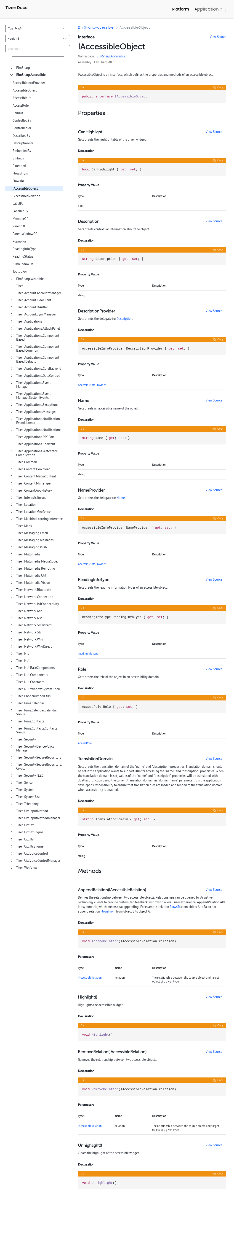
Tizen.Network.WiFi (29, 639)
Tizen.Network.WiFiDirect (34, 647)
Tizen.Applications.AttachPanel (38, 329)
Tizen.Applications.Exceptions (37, 405)
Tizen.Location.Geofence (33, 512)
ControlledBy (22, 121)
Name (121, 497)
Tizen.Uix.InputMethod (32, 811)
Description (124, 318)
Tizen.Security (26, 739)
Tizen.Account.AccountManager (38, 293)
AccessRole (21, 106)
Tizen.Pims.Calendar (30, 703)
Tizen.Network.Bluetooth (33, 590)
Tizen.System (25, 790)
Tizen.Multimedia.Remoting (35, 569)
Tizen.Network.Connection (34, 597)
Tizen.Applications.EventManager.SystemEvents (33, 396)
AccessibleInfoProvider (29, 83)
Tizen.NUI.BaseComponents (35, 668)
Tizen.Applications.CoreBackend (38, 369)
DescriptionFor (23, 143)
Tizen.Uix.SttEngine (29, 832)
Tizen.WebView (26, 868)
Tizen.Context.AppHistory (34, 491)
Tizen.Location (26, 505)
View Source (218, 37)
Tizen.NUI (22, 661)
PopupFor (19, 241)
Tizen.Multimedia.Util (31, 576)
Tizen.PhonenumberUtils (33, 696)
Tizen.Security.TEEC (29, 776)
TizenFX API (15, 28)
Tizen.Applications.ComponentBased (37, 338)
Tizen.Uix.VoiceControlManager (38, 861)
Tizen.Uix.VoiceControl (32, 854)
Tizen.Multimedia (28, 554)
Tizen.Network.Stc (29, 632)
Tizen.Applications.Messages (36, 412)
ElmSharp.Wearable (30, 279)
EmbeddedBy (22, 151)
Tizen (20, 286)
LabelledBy (20, 211)
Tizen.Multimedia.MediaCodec (37, 561)
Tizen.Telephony (27, 804)
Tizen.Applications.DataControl (38, 376)
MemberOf (20, 219)
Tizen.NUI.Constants (30, 682)
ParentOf (19, 226)
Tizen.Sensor (25, 783)
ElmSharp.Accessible (30, 75)
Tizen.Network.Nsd (29, 618)
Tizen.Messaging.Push (31, 547)
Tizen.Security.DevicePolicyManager (35, 748)
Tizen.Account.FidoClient (33, 300)
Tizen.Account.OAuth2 (32, 307)
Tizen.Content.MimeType (33, 483)
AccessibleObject (25, 90)
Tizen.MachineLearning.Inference (39, 519)
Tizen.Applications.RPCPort (35, 437)
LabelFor (19, 204)
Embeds (18, 158)
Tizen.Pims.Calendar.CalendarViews (36, 712)
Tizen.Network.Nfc (29, 611)
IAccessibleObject (25, 189)
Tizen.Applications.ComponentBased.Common (37, 349)
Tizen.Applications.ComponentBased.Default (37, 360)
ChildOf (18, 113)
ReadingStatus (23, 256)
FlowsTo (18, 181)
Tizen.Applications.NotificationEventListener (38, 421)
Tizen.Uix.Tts (25, 839)
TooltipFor (20, 272)
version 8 (13, 38)
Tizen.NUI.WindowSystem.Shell (38, 689)
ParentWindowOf (25, 234)
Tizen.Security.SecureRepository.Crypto (39, 766)
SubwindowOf (23, 264)
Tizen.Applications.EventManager (33, 385)
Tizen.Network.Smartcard (34, 625)
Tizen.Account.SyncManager (36, 314)
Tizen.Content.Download (33, 469)
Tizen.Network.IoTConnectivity (37, 604)
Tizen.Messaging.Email (32, 533)
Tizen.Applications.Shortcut (35, 444)
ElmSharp (23, 68)
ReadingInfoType (24, 249)
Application (208, 9)
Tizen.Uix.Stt (25, 825)
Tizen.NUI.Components (32, 675)
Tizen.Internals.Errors (31, 498)
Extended (19, 166)
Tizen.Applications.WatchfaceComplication (37, 453)
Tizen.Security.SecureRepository (38, 757)
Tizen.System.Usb (28, 797)
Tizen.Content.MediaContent (36, 476)
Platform (180, 9)
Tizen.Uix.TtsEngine (29, 846)
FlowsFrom (20, 173)
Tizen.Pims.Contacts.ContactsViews (36, 730)
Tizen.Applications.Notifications (38, 430)
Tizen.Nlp (22, 654)
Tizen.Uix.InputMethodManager (38, 818)
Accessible (118, 56)
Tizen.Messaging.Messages (34, 540)
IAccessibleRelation (26, 196)
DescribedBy (21, 136)
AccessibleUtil (22, 98)
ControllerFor (22, 128)
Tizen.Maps (24, 526)
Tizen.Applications (29, 321)
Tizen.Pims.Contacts (30, 721)
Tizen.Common (26, 462)
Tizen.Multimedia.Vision (33, 583)
